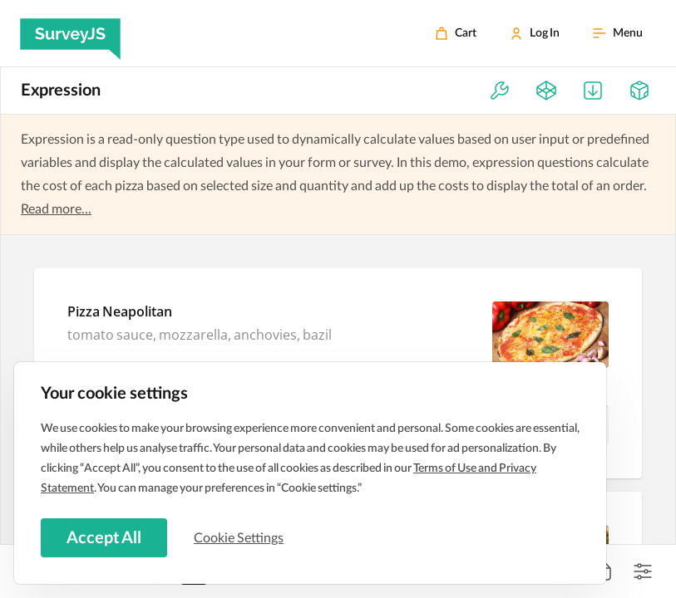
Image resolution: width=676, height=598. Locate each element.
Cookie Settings (240, 537)
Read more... (56, 209)
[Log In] (535, 33)
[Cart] (455, 33)
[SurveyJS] (70, 33)
